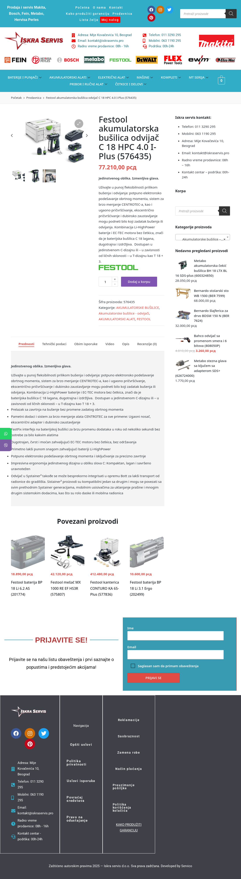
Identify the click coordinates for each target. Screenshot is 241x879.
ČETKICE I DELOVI (130, 84)
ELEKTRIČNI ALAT (113, 77)
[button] (78, 123)
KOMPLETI (171, 77)
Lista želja (89, 20)
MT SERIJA (198, 77)
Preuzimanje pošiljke (124, 786)
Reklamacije (129, 720)
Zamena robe (128, 752)
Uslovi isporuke (81, 781)
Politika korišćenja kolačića (122, 807)
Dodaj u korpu (139, 281)
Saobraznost (129, 736)
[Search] (231, 13)
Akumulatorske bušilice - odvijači (124, 313)
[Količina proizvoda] (105, 282)
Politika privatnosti (77, 762)
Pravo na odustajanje (77, 818)
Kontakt (116, 7)
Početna (82, 7)
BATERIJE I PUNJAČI (25, 77)
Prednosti (26, 344)
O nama (99, 7)
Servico (186, 866)
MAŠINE (145, 77)
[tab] (26, 344)
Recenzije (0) (147, 344)
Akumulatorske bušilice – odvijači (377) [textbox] (203, 239)
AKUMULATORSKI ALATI (69, 77)
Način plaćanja (128, 769)
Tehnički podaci (54, 344)
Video (109, 344)
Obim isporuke (86, 344)
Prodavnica (122, 13)
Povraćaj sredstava (76, 799)
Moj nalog (110, 20)
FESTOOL (144, 319)
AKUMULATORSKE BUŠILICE (137, 307)
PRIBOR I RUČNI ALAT (88, 84)
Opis (125, 344)
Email (175, 651)
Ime (175, 632)
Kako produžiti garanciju (87, 13)
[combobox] (202, 237)
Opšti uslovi (81, 745)
